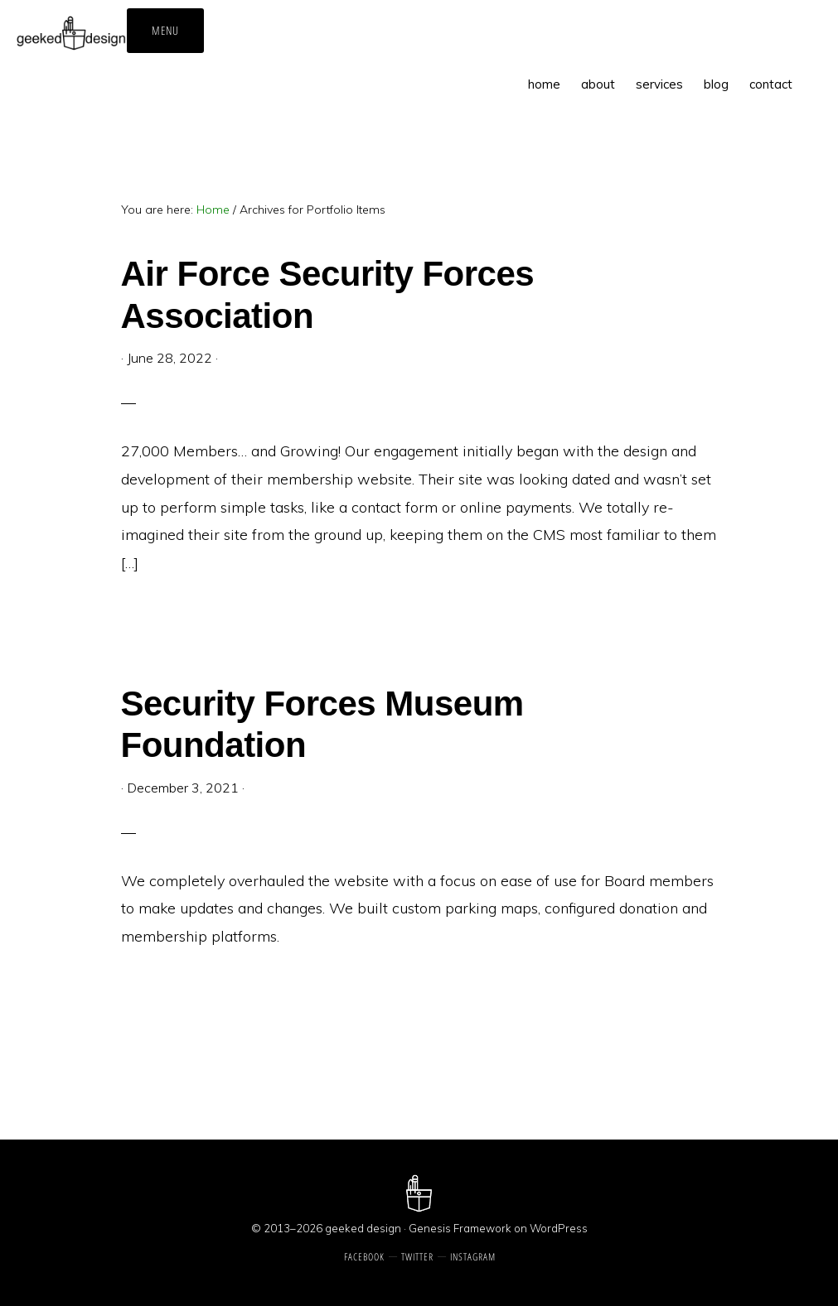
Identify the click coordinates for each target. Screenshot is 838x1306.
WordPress (559, 1228)
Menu (165, 30)
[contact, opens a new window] (771, 84)
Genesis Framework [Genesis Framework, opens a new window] (460, 1228)
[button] (813, 72)
